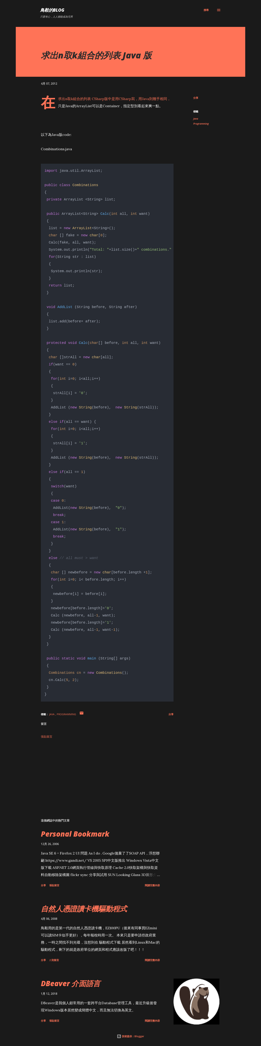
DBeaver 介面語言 (70, 983)
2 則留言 (54, 959)
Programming (201, 123)
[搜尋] (206, 10)
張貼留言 (46, 736)
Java (195, 118)
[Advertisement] (101, 773)
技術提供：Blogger (130, 1036)
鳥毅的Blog (52, 10)
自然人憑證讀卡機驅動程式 (84, 908)
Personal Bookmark (75, 833)
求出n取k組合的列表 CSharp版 (83, 98)
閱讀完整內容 (152, 885)
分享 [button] (195, 98)
